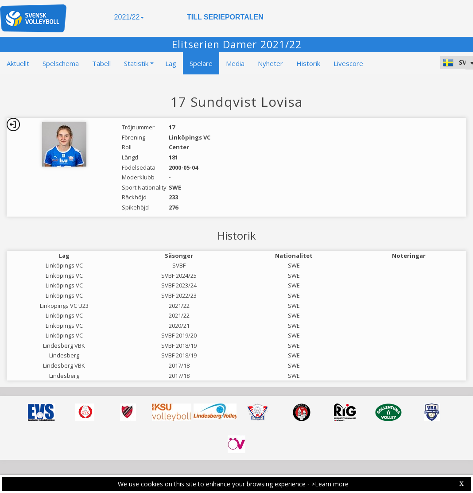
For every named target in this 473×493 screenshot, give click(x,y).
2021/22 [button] (129, 17)
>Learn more (330, 484)
